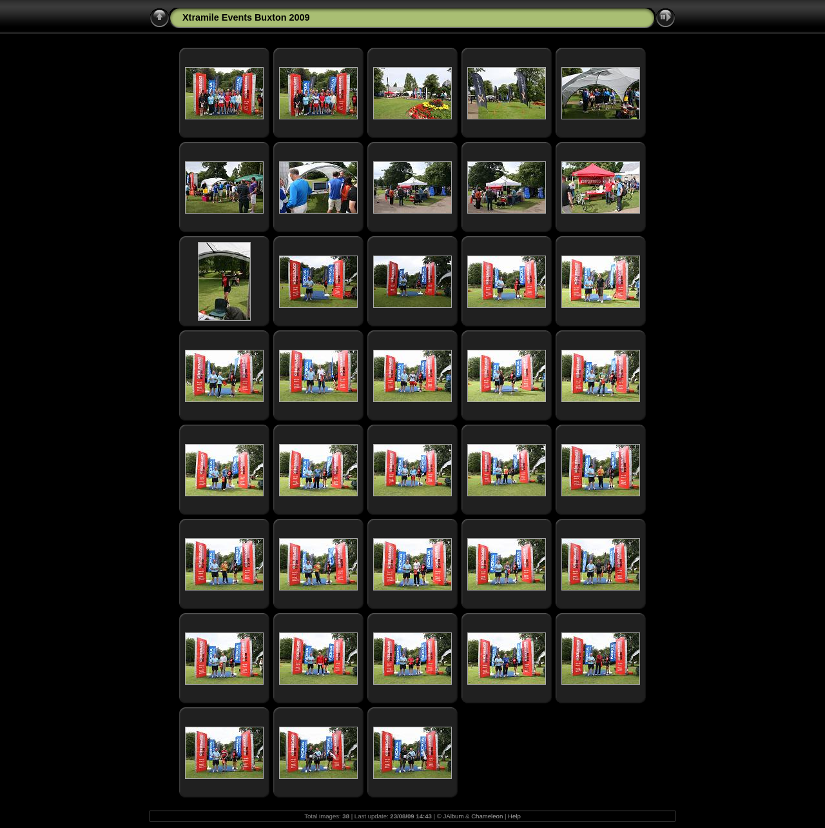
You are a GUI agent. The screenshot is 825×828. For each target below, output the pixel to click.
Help (514, 816)
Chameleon (487, 816)
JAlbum (453, 816)
